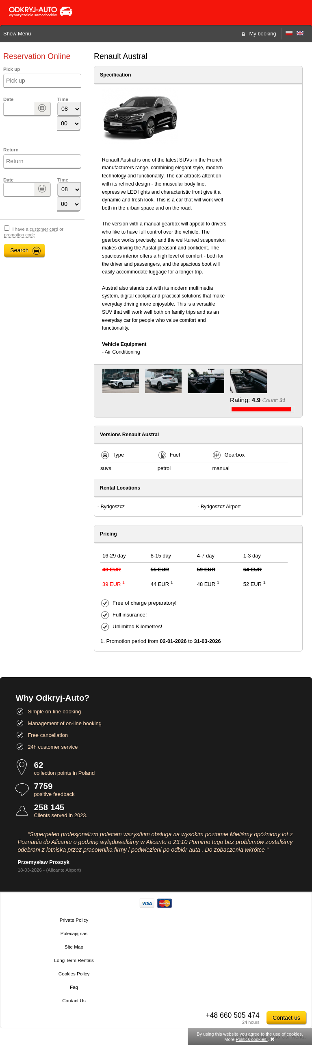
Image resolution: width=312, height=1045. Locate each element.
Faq (74, 987)
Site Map (74, 946)
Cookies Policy (73, 973)
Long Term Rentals (74, 960)
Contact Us (74, 1000)
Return (11, 149)
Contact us (286, 1017)
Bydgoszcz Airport (220, 506)
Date (8, 99)
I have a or (33, 232)
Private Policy (74, 920)
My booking (262, 34)
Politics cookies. (251, 1039)
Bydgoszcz (113, 506)
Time (62, 99)
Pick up (11, 69)
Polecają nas (74, 933)
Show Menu (17, 34)
